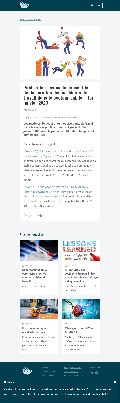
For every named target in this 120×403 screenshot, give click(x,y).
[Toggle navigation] (96, 5)
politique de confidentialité (93, 394)
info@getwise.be (71, 372)
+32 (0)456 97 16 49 (72, 368)
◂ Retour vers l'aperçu (30, 19)
